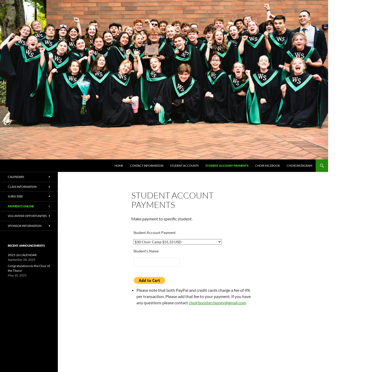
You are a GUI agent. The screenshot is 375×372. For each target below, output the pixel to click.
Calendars (16, 176)
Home (119, 165)
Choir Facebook (267, 165)
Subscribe (15, 196)
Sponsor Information (24, 225)
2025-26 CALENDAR (22, 255)
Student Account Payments (226, 165)
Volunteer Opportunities (27, 216)
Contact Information (146, 165)
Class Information (22, 186)
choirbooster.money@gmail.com (217, 302)
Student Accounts (184, 165)
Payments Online (21, 206)
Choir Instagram (299, 165)
